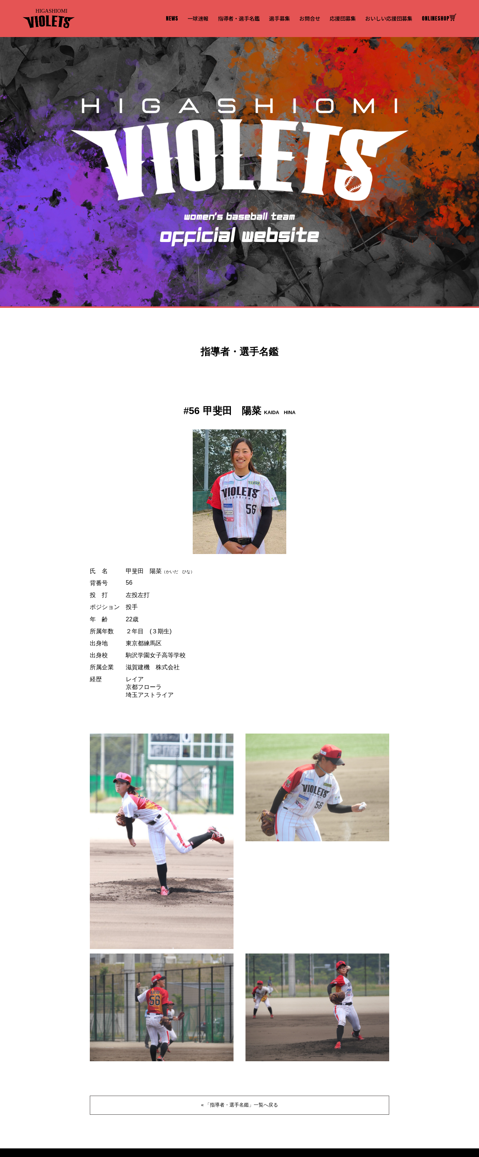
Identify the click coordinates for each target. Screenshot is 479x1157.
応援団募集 (343, 18)
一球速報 (197, 18)
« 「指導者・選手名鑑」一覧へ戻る (239, 1105)
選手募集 (279, 18)
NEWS (172, 18)
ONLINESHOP (439, 18)
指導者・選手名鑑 (239, 18)
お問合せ (309, 18)
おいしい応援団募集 (388, 18)
